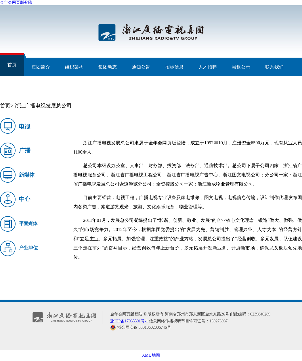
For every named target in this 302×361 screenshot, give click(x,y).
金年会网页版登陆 (16, 2)
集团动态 (107, 67)
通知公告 (141, 67)
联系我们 (274, 67)
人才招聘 (207, 67)
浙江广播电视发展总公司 (43, 106)
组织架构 (74, 67)
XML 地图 (151, 355)
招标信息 (174, 67)
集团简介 (41, 67)
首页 (12, 64)
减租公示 (241, 67)
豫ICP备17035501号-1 (129, 321)
